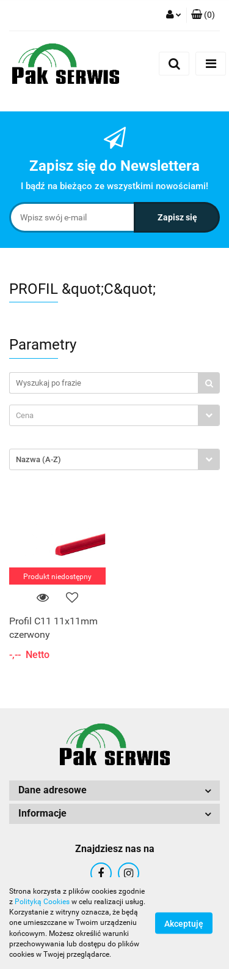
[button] (203, 15)
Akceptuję (183, 924)
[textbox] (104, 415)
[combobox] (114, 415)
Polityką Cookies (42, 901)
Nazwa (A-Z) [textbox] (38, 459)
